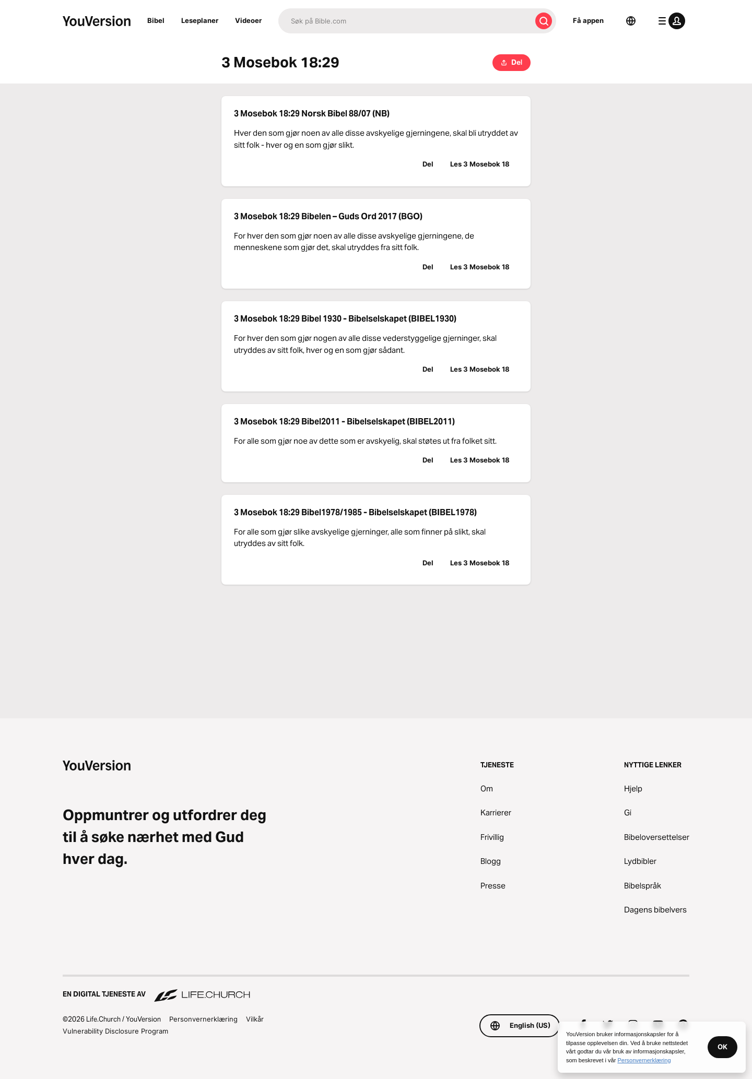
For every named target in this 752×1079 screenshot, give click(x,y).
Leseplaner (199, 20)
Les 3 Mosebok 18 (480, 164)
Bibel (155, 20)
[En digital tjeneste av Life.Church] (376, 989)
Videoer (248, 20)
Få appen (588, 20)
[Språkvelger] (630, 20)
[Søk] (404, 21)
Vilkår (255, 1019)
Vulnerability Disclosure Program (115, 1031)
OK (722, 1046)
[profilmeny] (669, 20)
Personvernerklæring (203, 1019)
